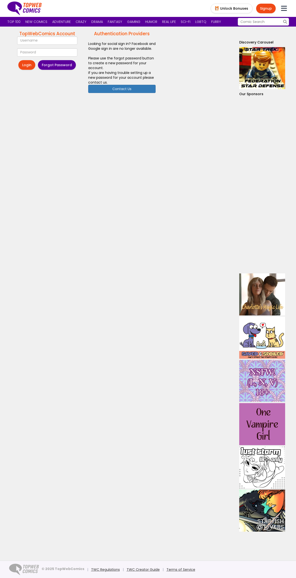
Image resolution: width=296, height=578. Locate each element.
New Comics (36, 21)
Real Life (169, 21)
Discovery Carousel (256, 42)
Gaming (133, 21)
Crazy (81, 21)
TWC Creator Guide (143, 569)
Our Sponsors (251, 94)
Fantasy (115, 21)
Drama (97, 21)
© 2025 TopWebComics (63, 568)
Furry (216, 21)
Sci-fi (185, 21)
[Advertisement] (262, 185)
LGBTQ (200, 21)
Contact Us (121, 88)
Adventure (61, 21)
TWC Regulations (105, 569)
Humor (151, 21)
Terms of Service (180, 569)
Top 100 (14, 21)
